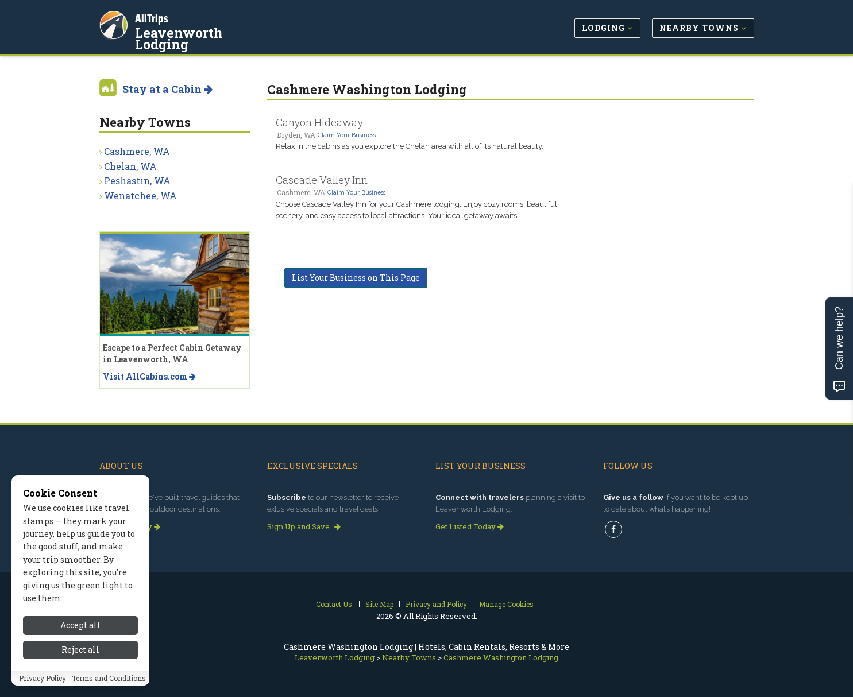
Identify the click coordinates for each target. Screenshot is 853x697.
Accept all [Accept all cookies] (80, 624)
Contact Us (334, 604)
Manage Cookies (506, 604)
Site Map (379, 604)
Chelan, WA (130, 166)
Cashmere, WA (137, 151)
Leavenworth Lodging (209, 31)
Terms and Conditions (109, 678)
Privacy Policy (42, 678)
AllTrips (154, 16)
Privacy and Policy (436, 604)
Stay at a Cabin (167, 89)
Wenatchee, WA (140, 195)
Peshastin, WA (137, 181)
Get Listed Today (469, 526)
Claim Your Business (347, 134)
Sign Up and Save (304, 526)
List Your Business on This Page (356, 277)
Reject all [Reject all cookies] (80, 649)
